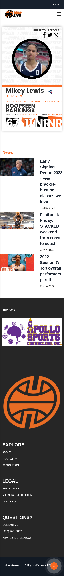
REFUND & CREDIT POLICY (17, 495)
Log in (56, 4)
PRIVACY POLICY (12, 488)
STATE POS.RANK (55, 114)
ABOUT (6, 452)
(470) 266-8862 (12, 531)
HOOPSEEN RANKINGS (20, 108)
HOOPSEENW (10, 459)
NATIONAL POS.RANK (28, 114)
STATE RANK (42, 114)
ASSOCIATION (10, 465)
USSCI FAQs (9, 501)
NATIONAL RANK (13, 114)
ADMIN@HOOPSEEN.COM (17, 538)
